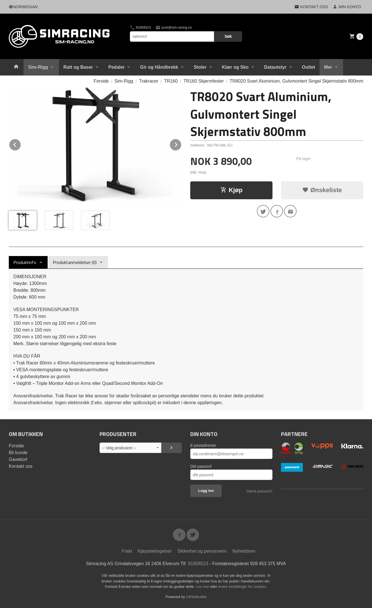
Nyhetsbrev (243, 551)
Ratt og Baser (78, 67)
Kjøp (231, 190)
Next (181, 143)
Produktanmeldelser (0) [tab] (75, 262)
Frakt (127, 551)
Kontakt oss (21, 466)
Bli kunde (18, 452)
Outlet (308, 67)
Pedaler (116, 67)
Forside (101, 81)
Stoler (200, 67)
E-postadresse (203, 445)
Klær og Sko (235, 67)
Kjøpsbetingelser (155, 551)
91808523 (140, 28)
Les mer (203, 586)
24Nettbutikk (196, 597)
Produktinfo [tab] (24, 262)
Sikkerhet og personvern (202, 551)
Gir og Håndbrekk (159, 67)
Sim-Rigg (38, 67)
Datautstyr (275, 67)
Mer (328, 67)
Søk (228, 36)
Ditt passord (201, 466)
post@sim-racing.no (173, 28)
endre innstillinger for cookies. (242, 586)
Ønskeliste (322, 190)
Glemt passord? (259, 491)
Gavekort (18, 459)
